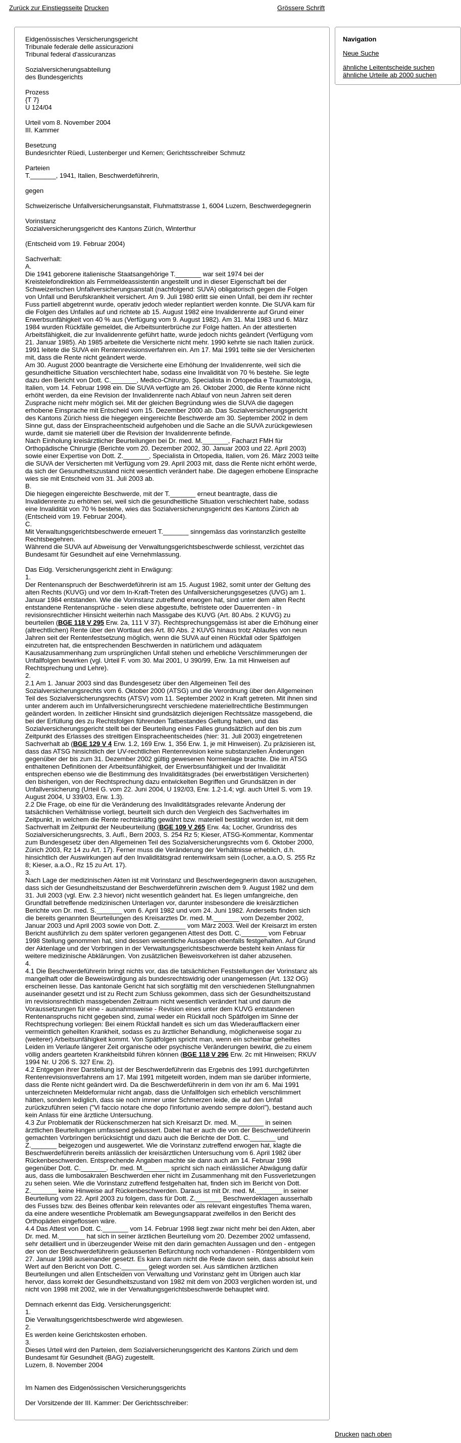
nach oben (376, 1434)
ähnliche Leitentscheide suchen (388, 67)
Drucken (96, 8)
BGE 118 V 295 (81, 622)
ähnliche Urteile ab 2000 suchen (390, 75)
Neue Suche (361, 53)
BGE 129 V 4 (92, 744)
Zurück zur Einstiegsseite (45, 8)
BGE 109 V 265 (182, 827)
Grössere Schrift (301, 8)
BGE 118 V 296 (205, 1054)
